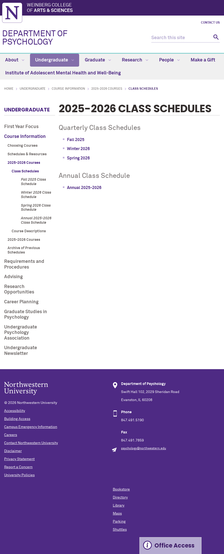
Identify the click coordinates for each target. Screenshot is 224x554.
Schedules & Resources (27, 154)
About (14, 60)
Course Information (68, 88)
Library (118, 505)
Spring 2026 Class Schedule (36, 208)
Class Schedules (25, 171)
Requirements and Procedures (24, 264)
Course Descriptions (29, 231)
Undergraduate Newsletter (20, 351)
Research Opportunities (19, 289)
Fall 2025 (75, 140)
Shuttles (120, 529)
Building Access (17, 419)
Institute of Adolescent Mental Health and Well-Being (63, 73)
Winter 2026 (78, 149)
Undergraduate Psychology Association (20, 333)
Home (8, 88)
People (169, 60)
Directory (120, 497)
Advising (13, 277)
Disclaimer (13, 451)
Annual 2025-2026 (84, 188)
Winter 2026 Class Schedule (36, 195)
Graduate (98, 60)
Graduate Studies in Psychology (25, 315)
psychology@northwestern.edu (143, 448)
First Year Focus (21, 126)
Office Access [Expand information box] (174, 546)
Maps (117, 513)
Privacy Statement (19, 459)
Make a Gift (203, 60)
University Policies (19, 475)
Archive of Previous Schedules (24, 250)
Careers (10, 435)
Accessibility (14, 411)
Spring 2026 (78, 158)
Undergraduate (54, 60)
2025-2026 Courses (106, 88)
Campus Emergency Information (30, 427)
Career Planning (21, 302)
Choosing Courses (23, 146)
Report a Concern (18, 467)
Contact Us (210, 22)
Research (135, 60)
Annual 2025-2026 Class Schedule (36, 220)
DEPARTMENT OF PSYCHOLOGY (35, 38)
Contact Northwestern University (31, 443)
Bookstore (121, 489)
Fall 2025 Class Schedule (33, 182)
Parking (119, 521)
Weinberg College (124, 8)
